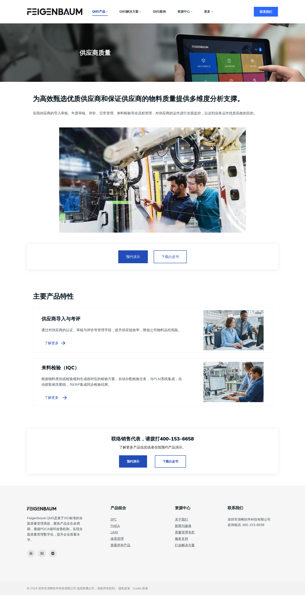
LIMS (114, 532)
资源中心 (184, 12)
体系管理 (117, 539)
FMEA (115, 526)
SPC (113, 519)
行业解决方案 (185, 545)
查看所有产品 (120, 545)
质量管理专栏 (185, 532)
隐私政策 (124, 588)
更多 (208, 12)
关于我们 (181, 519)
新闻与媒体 (183, 526)
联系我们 (266, 12)
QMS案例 (159, 11)
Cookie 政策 (140, 588)
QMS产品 (100, 12)
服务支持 (181, 539)
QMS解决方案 (130, 12)
